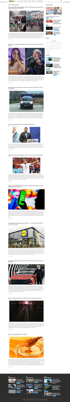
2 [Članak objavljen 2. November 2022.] (51, 44)
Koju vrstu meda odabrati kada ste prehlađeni (17, 334)
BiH (9, 152)
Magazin (10, 84)
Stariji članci (11, 371)
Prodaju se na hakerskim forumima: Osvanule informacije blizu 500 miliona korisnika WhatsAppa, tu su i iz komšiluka (25, 186)
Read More (10, 39)
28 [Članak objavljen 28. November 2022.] (46, 49)
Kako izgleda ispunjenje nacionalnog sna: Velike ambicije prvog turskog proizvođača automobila (25, 261)
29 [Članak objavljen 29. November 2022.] (49, 49)
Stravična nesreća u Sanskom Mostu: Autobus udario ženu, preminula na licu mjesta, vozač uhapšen (25, 88)
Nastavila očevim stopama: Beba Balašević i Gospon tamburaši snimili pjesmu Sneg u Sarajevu (25, 45)
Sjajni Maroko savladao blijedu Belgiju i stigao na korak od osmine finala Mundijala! (25, 155)
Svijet (10, 295)
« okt (46, 52)
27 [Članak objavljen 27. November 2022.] (60, 48)
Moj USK (16, 9)
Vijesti (12, 152)
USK (17, 383)
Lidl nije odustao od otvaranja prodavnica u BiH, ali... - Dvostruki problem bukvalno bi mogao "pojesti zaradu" (25, 224)
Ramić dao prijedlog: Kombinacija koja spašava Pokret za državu (21, 124)
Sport (10, 41)
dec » (48, 52)
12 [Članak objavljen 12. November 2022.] (58, 45)
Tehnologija (14, 220)
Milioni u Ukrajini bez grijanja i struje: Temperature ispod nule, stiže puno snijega (24, 298)
